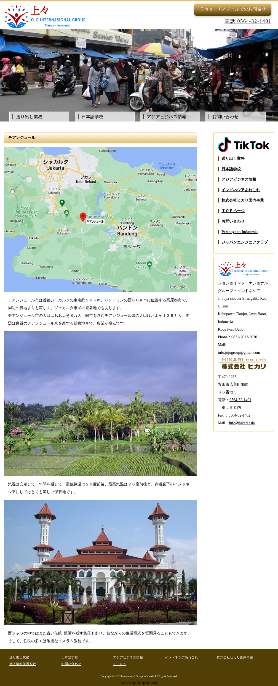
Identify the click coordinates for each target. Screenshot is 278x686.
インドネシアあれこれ (240, 190)
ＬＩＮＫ (119, 664)
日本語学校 (92, 116)
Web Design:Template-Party (139, 683)
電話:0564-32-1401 (247, 21)
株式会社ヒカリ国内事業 (242, 200)
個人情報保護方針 (22, 664)
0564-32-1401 (240, 400)
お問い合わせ (225, 116)
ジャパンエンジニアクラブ (244, 242)
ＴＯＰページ (233, 211)
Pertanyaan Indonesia (239, 232)
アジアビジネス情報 (166, 116)
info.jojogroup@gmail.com (239, 352)
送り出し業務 (29, 116)
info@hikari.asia (242, 423)
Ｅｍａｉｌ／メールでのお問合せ (233, 9)
